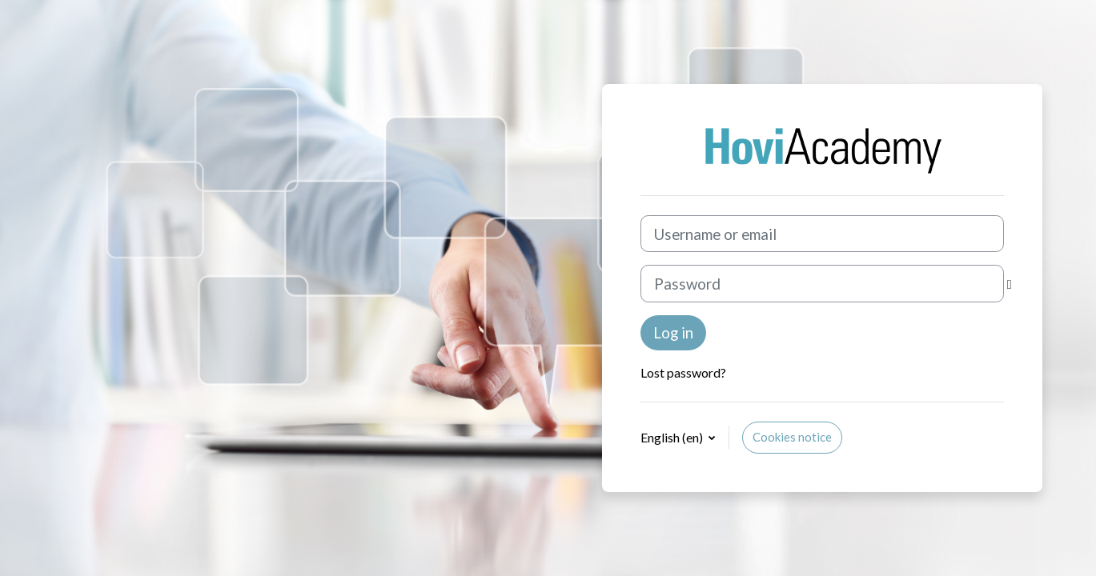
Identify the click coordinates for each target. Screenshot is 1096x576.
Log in (673, 332)
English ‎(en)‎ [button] (672, 437)
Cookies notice (792, 437)
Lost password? (683, 372)
